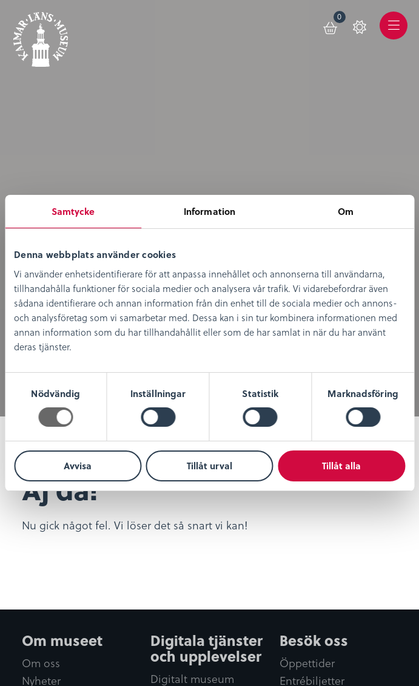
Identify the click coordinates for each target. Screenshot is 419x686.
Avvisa (78, 465)
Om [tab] (346, 211)
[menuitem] (331, 25)
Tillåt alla (341, 465)
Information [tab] (209, 211)
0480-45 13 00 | (290, 620)
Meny (393, 34)
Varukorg (340, 18)
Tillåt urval (209, 465)
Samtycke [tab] (73, 211)
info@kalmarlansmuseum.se (85, 635)
